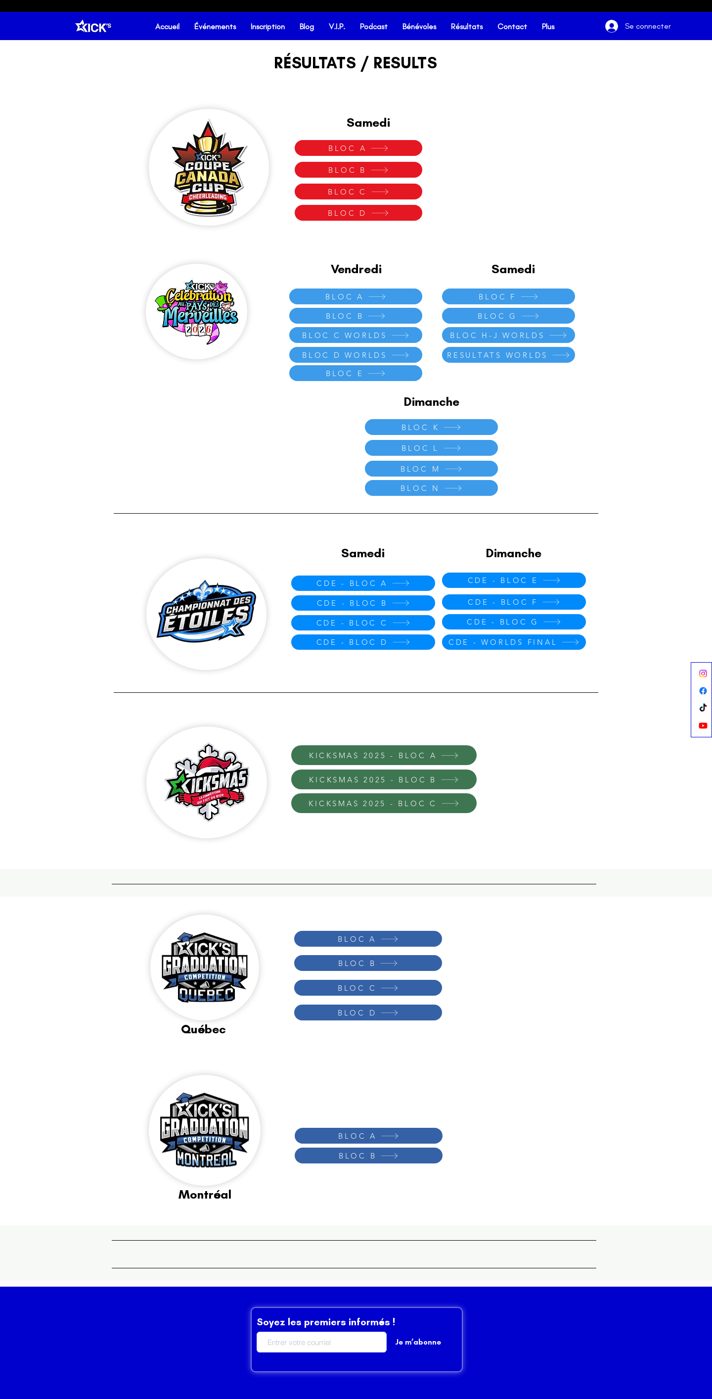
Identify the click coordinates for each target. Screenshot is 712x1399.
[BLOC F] (508, 296)
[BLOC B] (358, 170)
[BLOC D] (358, 213)
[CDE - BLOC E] (514, 580)
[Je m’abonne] (418, 1342)
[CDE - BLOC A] (363, 583)
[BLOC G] (508, 316)
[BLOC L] (431, 448)
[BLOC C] (358, 191)
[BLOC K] (431, 427)
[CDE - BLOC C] (363, 622)
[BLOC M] (431, 469)
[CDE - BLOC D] (363, 642)
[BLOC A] (358, 148)
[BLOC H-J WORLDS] (508, 335)
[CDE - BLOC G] (514, 621)
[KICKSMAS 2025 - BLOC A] (384, 755)
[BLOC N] (431, 488)
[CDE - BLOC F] (514, 602)
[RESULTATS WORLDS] (508, 355)
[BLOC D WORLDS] (355, 355)
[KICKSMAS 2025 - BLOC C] (384, 803)
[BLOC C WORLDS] (355, 335)
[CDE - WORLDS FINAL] (514, 642)
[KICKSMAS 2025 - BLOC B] (384, 779)
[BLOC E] (355, 373)
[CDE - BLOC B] (363, 603)
